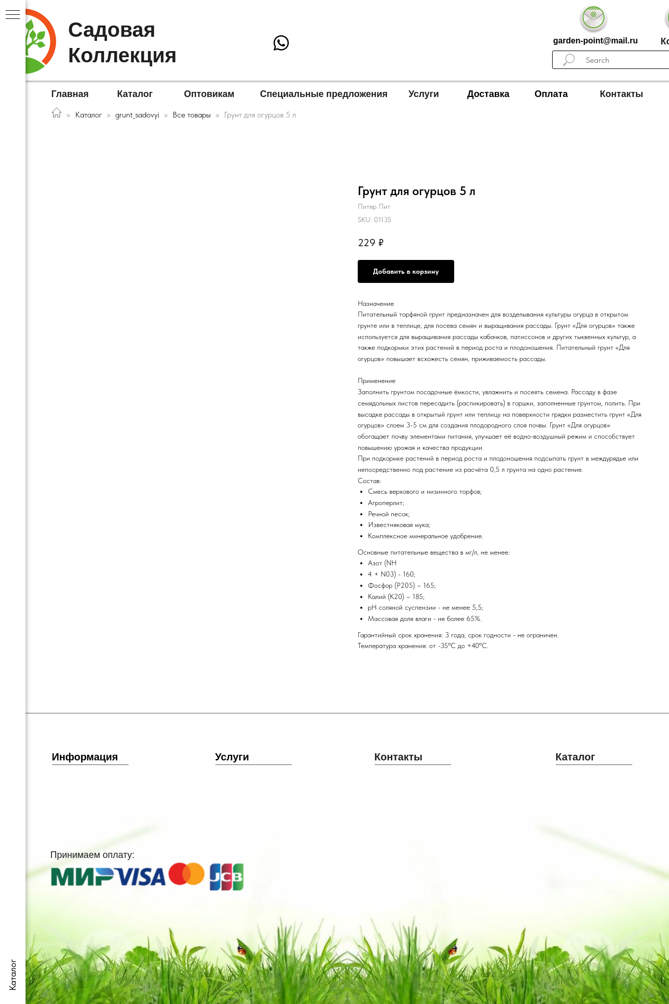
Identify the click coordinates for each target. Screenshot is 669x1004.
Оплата (551, 94)
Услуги (424, 94)
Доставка (488, 94)
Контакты (621, 94)
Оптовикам (209, 94)
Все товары (192, 114)
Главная (70, 94)
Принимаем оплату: (93, 855)
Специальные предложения (324, 94)
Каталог (135, 94)
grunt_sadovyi (137, 114)
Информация (85, 756)
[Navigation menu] (13, 15)
